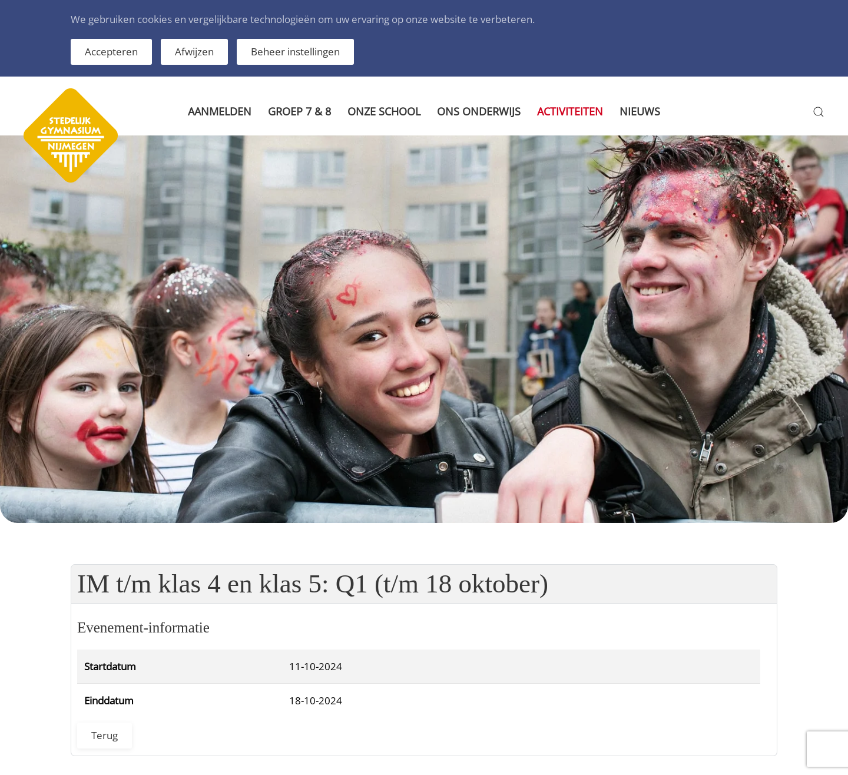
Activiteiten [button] (570, 111)
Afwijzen (194, 51)
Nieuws (640, 111)
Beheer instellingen (295, 51)
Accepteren (111, 51)
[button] (818, 111)
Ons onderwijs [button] (479, 111)
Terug (104, 735)
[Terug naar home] (71, 111)
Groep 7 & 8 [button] (299, 111)
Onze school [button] (383, 111)
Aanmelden (219, 111)
